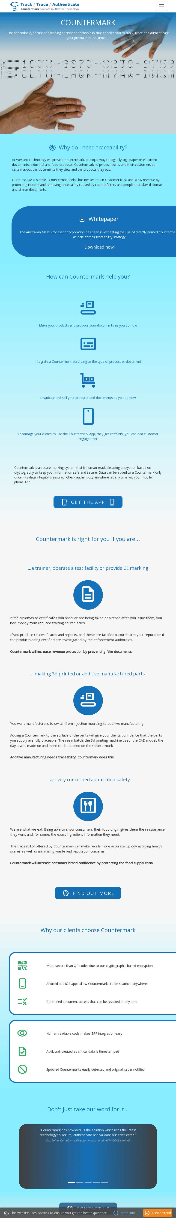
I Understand (157, 1213)
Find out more (88, 893)
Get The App (88, 502)
